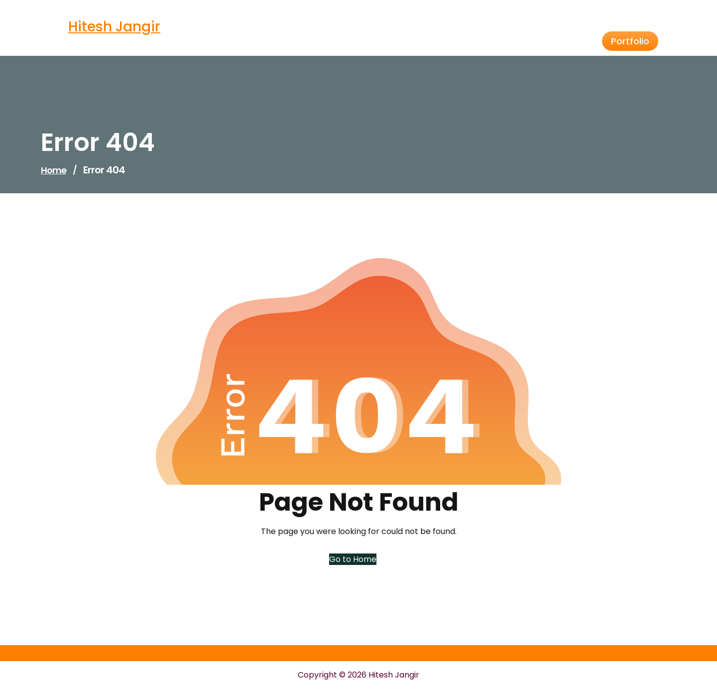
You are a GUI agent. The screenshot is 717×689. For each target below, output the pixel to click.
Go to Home (352, 559)
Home (53, 170)
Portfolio (630, 41)
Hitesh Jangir (114, 26)
